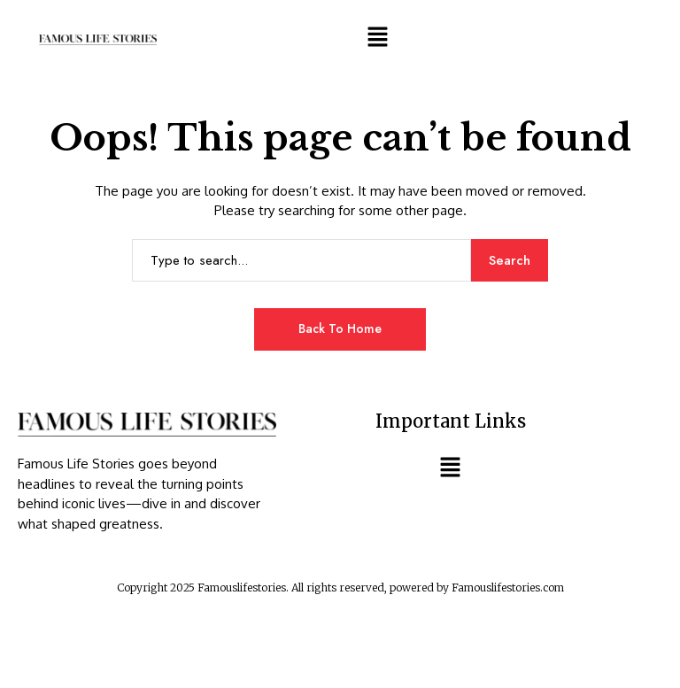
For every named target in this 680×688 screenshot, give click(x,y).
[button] (377, 36)
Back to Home (340, 328)
